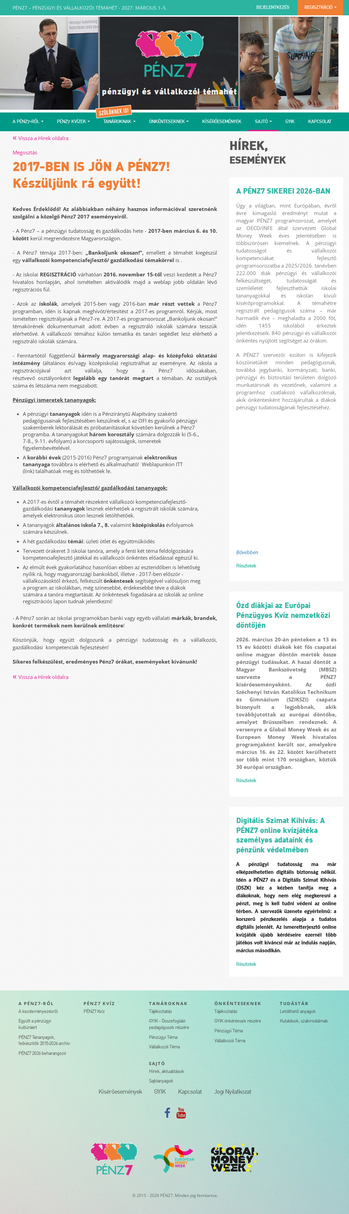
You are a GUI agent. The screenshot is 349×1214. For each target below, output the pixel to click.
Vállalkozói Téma (164, 1047)
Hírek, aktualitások (166, 1071)
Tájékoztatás (160, 1012)
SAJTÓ (261, 122)
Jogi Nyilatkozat (232, 1092)
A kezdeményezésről (38, 1012)
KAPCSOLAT (319, 122)
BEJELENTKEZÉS (272, 7)
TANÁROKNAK (117, 122)
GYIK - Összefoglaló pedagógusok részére (169, 1024)
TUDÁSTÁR (294, 1003)
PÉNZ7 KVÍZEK (71, 122)
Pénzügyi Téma (163, 1037)
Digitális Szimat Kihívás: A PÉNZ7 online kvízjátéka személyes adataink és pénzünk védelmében (280, 836)
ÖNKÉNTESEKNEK (167, 122)
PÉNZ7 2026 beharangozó (42, 1053)
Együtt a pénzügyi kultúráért (34, 1024)
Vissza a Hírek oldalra (41, 138)
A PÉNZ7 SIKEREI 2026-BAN (283, 191)
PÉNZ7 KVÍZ (99, 1003)
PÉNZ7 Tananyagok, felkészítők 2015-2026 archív (44, 1040)
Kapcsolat (190, 1092)
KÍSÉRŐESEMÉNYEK (221, 122)
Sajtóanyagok (161, 1081)
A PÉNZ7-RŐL (26, 122)
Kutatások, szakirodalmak (304, 1021)
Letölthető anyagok (298, 1012)
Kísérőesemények (120, 1092)
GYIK (289, 122)
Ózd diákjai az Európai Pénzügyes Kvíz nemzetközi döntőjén (283, 616)
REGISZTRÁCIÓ (318, 7)
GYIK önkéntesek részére (237, 1021)
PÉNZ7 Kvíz (94, 1012)
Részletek (246, 566)
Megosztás (25, 152)
